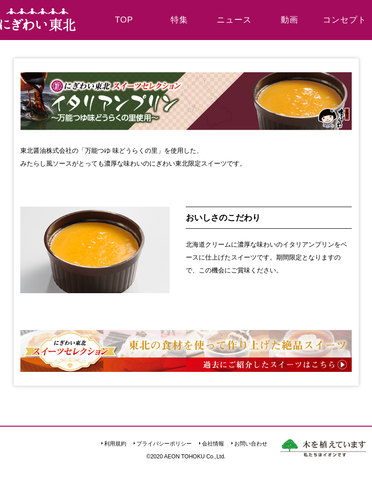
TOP (124, 19)
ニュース (234, 19)
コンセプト (344, 19)
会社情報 (213, 443)
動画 (289, 19)
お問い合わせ (250, 443)
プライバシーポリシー (164, 443)
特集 (179, 19)
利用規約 (115, 443)
